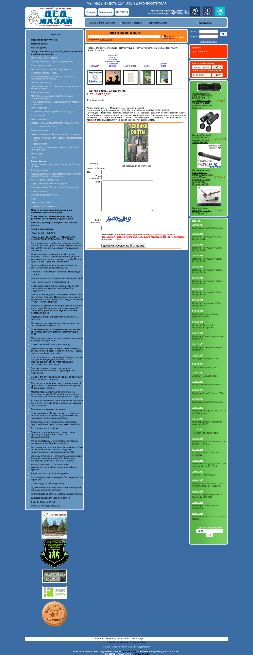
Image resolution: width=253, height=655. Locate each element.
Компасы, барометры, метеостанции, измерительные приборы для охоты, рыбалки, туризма (54, 467)
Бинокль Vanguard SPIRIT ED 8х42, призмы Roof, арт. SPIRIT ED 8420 (201, 139)
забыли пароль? (208, 41)
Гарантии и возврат (132, 23)
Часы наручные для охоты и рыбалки (50, 282)
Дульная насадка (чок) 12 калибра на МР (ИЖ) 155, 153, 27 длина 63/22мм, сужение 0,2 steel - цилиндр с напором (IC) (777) (202, 100)
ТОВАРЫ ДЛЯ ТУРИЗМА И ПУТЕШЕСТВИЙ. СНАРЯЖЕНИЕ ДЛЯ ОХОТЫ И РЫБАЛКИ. (53, 238)
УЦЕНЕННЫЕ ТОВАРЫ (43, 502)
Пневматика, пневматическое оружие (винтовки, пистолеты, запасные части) (55, 324)
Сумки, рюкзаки (38, 115)
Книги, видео (37, 153)
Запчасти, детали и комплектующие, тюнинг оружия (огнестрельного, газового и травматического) (53, 434)
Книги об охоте (95, 50)
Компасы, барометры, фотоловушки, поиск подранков (55, 134)
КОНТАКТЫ (122, 12)
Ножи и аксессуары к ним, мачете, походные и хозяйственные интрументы (52, 78)
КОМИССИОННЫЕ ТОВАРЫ (45, 506)
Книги (33, 157)
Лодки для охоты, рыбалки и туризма (49, 473)
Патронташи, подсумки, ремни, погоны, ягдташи (53, 112)
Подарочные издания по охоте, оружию (49, 183)
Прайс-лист (122, 638)
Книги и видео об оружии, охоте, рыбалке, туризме (56, 494)
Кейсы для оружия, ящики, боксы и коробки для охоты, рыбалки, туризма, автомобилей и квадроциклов (55, 288)
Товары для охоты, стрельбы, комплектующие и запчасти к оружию (122, 48)
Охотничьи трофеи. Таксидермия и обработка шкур (54, 187)
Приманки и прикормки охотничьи (48, 409)
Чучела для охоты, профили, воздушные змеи (52, 61)
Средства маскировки (41, 65)
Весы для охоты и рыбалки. (45, 428)
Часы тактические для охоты (44, 127)
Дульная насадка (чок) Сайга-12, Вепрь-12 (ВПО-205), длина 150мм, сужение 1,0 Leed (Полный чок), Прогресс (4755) (202, 177)
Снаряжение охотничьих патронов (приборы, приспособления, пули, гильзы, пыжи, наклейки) (55, 423)
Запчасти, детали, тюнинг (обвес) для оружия (52, 69)
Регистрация (105, 12)
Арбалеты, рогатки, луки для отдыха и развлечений (57, 278)
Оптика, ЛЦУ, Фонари (41, 82)
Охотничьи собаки (39, 170)
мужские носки (129, 651)
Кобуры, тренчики (39, 108)
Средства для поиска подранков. (47, 483)
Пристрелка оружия (40, 92)
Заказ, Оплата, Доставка (102, 23)
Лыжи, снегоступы (39, 130)
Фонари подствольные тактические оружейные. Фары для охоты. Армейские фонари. (55, 442)
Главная (91, 12)
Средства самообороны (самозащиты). (51, 344)
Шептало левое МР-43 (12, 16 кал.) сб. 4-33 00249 (201, 210)
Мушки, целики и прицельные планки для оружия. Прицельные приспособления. (56, 488)
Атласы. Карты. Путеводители (45, 180)
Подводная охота (39, 144)
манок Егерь (106, 39)
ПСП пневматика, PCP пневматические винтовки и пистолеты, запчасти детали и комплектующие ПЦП (56, 331)
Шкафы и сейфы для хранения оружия (50, 498)
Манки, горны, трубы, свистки (44, 58)
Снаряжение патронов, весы (44, 73)
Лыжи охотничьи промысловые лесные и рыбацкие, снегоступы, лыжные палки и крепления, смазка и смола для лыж (57, 402)
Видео (34, 199)
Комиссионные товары (41, 202)
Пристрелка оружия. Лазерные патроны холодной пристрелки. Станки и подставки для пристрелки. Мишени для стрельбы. (56, 385)
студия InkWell (142, 654)
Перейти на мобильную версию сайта (127, 642)
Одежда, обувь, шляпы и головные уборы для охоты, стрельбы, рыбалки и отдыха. (54, 266)
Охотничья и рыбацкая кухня (44, 195)
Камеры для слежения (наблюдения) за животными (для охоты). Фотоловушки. (57, 378)
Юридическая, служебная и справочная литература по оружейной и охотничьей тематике (56, 175)
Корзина (110, 638)
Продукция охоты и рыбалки (44, 206)
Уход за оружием (39, 119)
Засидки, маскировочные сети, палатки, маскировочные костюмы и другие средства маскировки (53, 370)
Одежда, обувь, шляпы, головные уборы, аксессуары (55, 123)
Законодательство (158, 23)
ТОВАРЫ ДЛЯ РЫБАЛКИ (43, 233)
